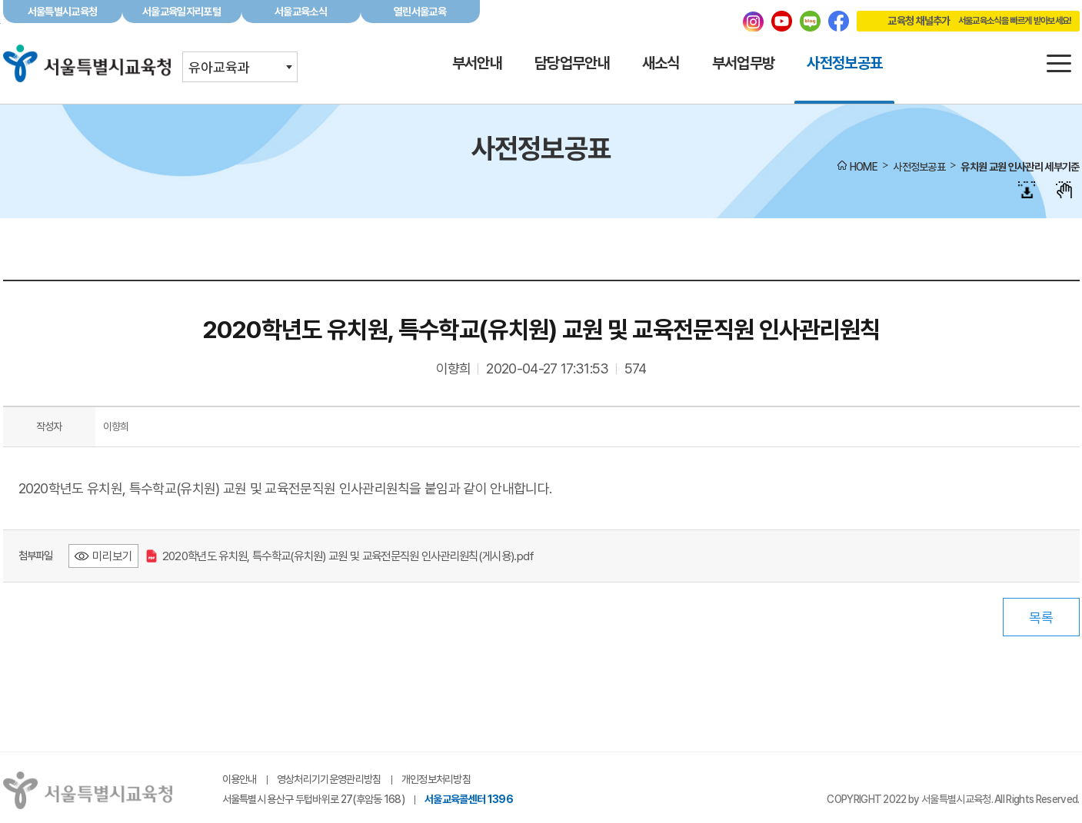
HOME (863, 167)
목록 (1041, 617)
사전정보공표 (919, 167)
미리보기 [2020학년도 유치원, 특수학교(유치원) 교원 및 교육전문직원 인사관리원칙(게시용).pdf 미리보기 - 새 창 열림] (112, 556)
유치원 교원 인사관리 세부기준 (1019, 167)
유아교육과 (219, 67)
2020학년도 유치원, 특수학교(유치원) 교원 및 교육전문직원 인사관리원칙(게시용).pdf (340, 556)
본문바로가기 (541, 0)
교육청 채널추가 (964, 21)
